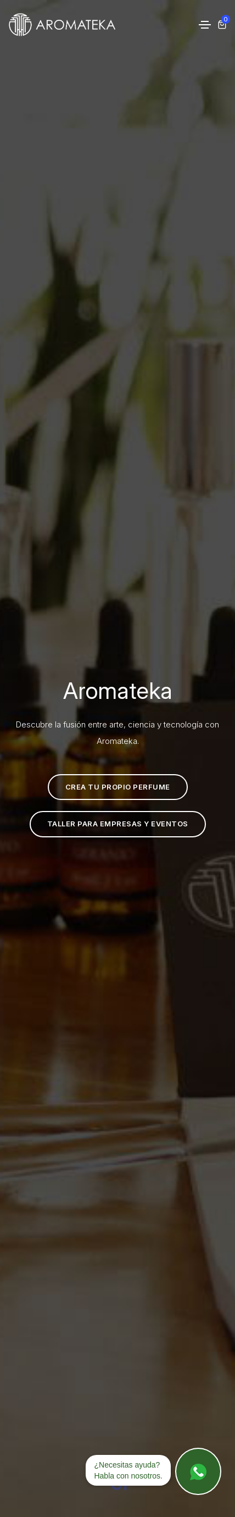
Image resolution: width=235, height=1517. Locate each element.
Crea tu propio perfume (109, 787)
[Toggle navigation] (205, 25)
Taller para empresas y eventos (109, 824)
